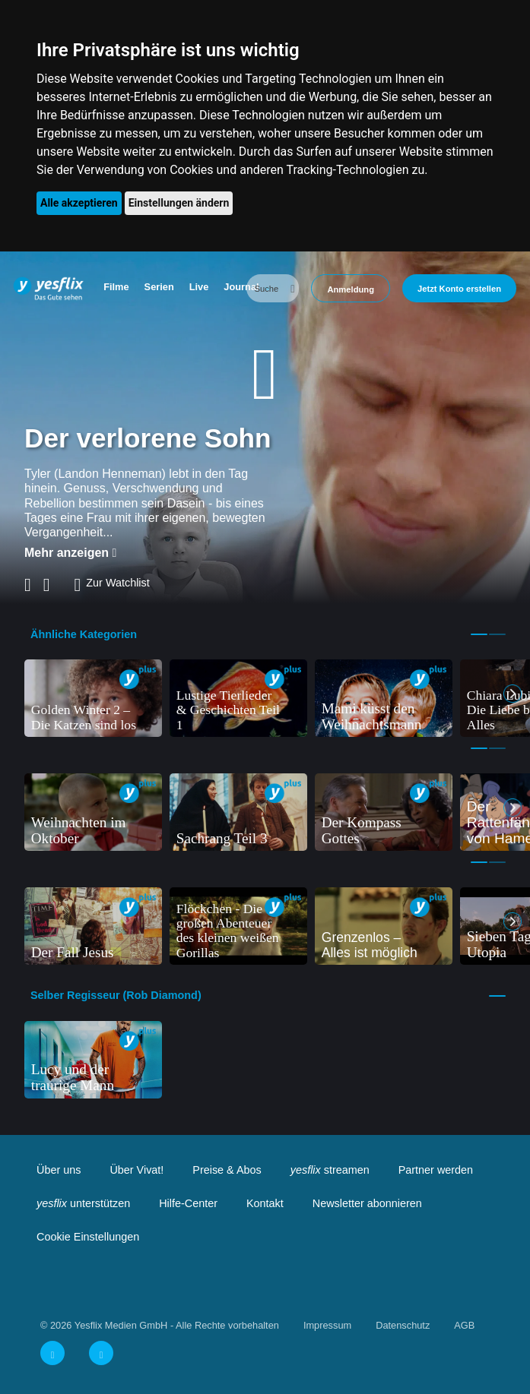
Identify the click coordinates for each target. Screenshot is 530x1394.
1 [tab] (479, 634)
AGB (464, 1325)
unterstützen (83, 1203)
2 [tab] (497, 634)
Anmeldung (350, 289)
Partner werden (435, 1170)
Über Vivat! (136, 1170)
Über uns (58, 1170)
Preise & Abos (226, 1170)
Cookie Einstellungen (87, 1237)
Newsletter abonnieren (367, 1203)
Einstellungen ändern (179, 203)
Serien (159, 286)
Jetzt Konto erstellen (459, 288)
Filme (116, 286)
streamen (330, 1170)
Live (199, 286)
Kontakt (265, 1203)
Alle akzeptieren (79, 203)
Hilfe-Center (188, 1203)
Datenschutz (403, 1325)
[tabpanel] (93, 698)
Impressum (327, 1325)
